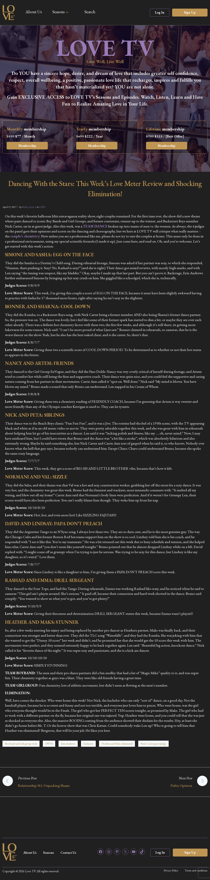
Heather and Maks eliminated (117, 743)
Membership (27, 145)
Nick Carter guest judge (153, 743)
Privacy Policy (171, 870)
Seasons (58, 12)
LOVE (42, 206)
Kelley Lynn (28, 206)
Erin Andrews (68, 743)
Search (89, 12)
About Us (33, 12)
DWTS (49, 743)
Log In (159, 12)
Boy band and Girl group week (21, 743)
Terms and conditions (196, 870)
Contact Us (70, 852)
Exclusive (88, 743)
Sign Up (190, 12)
